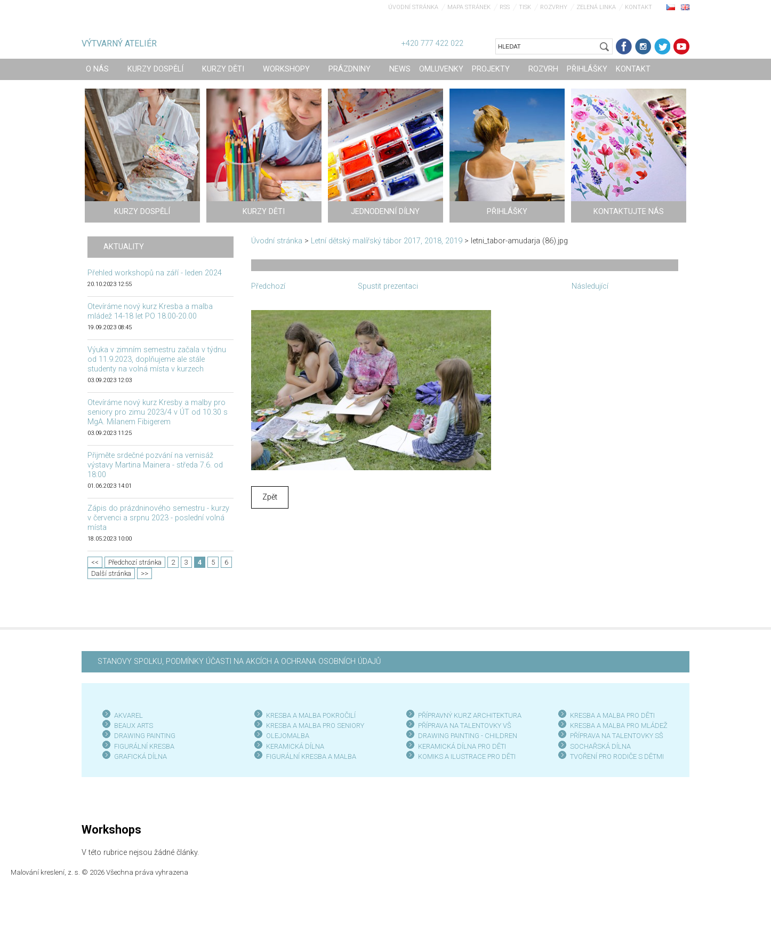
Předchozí (268, 286)
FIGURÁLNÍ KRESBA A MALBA (311, 756)
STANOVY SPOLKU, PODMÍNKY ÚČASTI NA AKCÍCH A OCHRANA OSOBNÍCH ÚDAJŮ (239, 661)
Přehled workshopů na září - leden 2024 (154, 273)
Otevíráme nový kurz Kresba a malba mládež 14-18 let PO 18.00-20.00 (150, 311)
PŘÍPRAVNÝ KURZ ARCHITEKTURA (469, 715)
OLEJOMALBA (287, 736)
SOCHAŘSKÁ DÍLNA (600, 746)
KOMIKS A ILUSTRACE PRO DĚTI (467, 756)
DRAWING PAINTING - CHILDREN (467, 736)
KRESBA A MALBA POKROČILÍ (311, 715)
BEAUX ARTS (133, 726)
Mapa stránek (469, 7)
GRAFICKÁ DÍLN (138, 756)
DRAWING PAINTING (144, 736)
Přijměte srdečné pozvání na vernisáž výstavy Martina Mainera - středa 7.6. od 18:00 (155, 465)
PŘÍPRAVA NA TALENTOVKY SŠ (616, 736)
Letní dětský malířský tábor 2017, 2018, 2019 (386, 240)
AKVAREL (128, 715)
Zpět (269, 497)
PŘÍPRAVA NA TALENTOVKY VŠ (464, 726)
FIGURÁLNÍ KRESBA (144, 746)
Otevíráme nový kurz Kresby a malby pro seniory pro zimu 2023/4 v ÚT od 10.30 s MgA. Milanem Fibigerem (157, 412)
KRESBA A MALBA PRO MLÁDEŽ (619, 726)
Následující (590, 286)
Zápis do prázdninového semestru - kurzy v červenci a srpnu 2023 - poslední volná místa (158, 518)
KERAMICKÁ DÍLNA (295, 746)
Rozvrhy (553, 7)
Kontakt (638, 7)
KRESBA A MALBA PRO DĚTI (612, 715)
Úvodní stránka (413, 7)
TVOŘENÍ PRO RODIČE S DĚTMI (617, 756)
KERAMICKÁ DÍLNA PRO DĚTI (462, 746)
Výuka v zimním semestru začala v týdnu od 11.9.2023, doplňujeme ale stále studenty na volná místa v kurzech (156, 359)
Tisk (525, 7)
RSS (505, 7)
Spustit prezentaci (388, 286)
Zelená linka (596, 7)
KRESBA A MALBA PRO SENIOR (313, 726)
